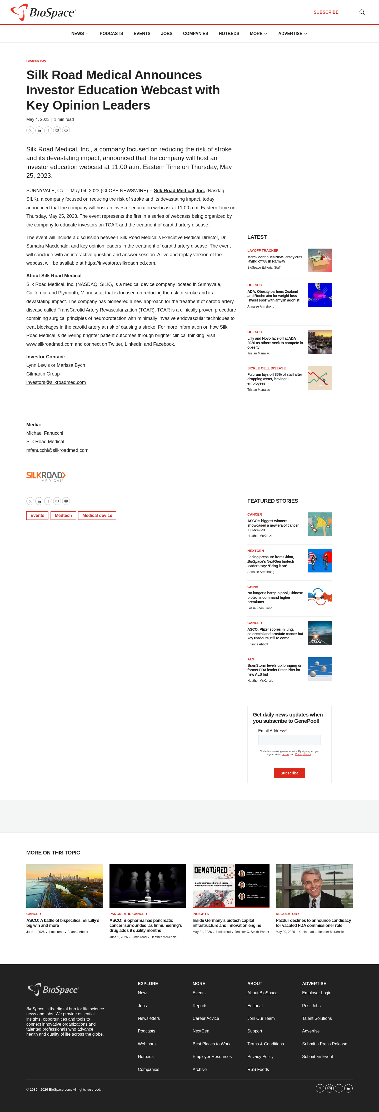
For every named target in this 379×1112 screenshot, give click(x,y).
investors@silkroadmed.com (56, 382)
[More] (87, 34)
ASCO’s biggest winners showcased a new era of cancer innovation (273, 525)
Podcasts (111, 33)
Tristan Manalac (258, 353)
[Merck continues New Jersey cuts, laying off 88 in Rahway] (320, 260)
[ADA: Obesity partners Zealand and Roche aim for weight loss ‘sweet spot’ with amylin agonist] (320, 295)
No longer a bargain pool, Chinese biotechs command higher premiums (275, 597)
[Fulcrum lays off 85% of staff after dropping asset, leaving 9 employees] (320, 378)
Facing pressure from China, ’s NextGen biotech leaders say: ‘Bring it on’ (270, 561)
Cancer (254, 514)
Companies (195, 33)
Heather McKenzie (260, 536)
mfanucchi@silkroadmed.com (57, 450)
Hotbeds (229, 33)
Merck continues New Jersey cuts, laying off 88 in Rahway (275, 259)
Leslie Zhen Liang (259, 608)
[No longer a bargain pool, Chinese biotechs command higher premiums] (320, 597)
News (77, 33)
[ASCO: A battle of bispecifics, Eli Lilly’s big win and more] (64, 886)
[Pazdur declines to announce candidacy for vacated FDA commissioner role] (314, 886)
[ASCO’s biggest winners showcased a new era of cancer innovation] (320, 524)
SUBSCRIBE (326, 12)
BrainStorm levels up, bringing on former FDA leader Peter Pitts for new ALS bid (274, 669)
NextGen (255, 551)
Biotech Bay (36, 61)
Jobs (167, 33)
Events (142, 33)
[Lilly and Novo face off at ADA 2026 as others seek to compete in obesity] (320, 342)
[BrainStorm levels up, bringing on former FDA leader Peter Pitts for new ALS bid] (320, 669)
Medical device (97, 515)
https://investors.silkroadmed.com (120, 263)
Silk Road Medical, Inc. (179, 190)
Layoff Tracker (262, 251)
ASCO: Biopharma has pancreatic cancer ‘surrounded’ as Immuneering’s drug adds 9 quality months (145, 925)
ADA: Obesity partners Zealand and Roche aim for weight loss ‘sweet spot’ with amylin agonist (273, 296)
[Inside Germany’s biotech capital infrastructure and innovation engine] (231, 886)
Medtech (63, 515)
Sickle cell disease (266, 368)
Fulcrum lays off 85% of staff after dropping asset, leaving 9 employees (274, 379)
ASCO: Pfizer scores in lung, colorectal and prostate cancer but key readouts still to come (275, 633)
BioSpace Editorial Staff (264, 267)
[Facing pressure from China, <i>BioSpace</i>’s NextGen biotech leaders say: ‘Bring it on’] (320, 560)
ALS (250, 659)
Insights (201, 914)
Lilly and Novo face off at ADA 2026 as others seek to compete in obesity (275, 342)
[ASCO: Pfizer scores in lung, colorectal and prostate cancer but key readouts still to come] (320, 633)
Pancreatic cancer (128, 914)
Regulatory (287, 914)
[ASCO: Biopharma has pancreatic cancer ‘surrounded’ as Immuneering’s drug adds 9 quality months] (147, 886)
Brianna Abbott (257, 644)
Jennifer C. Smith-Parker (252, 932)
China (252, 587)
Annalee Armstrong (260, 306)
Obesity (254, 285)
